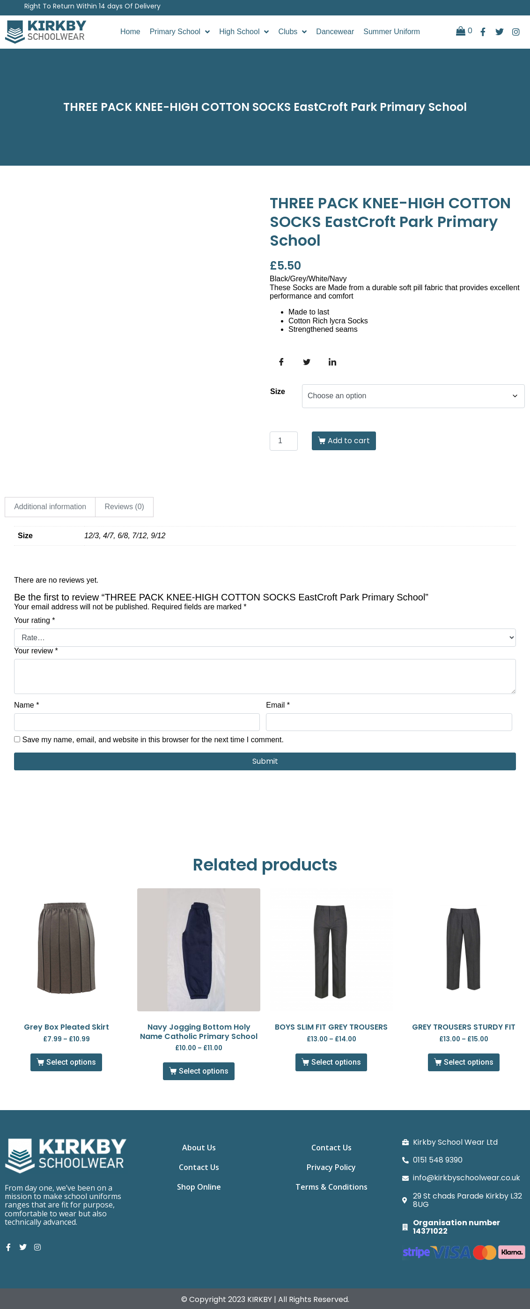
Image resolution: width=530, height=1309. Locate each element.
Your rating (34, 620)
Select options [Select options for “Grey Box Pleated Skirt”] (71, 1062)
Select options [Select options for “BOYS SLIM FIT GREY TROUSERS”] (336, 1062)
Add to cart (349, 440)
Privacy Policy (331, 1170)
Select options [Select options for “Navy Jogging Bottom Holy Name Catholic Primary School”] (203, 1071)
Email (278, 705)
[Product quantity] (284, 440)
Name (26, 705)
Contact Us (199, 1170)
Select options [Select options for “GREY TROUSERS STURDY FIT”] (468, 1062)
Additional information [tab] (50, 507)
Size (277, 391)
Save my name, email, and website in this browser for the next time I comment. (152, 740)
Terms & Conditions (331, 1192)
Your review (36, 651)
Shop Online (199, 1192)
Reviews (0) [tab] (124, 507)
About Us (199, 1149)
